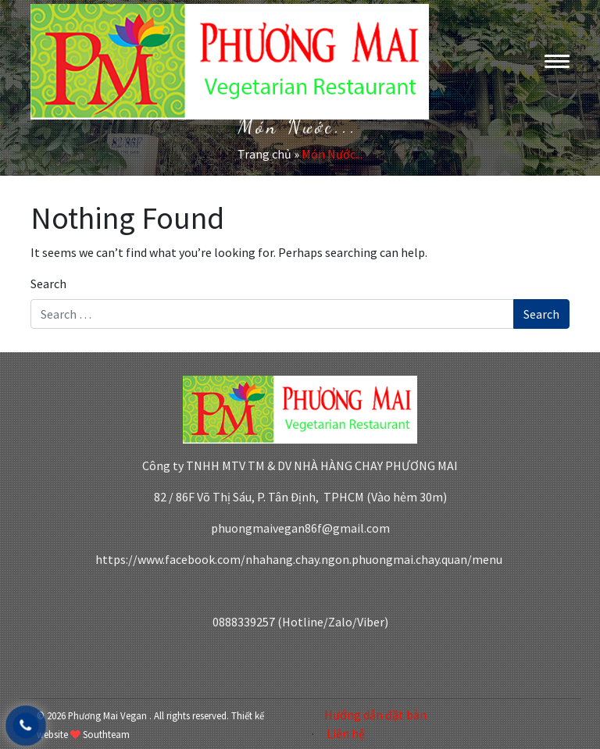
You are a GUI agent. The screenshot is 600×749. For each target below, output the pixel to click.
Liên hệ (346, 733)
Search (48, 283)
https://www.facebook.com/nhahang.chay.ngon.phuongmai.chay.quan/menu (300, 559)
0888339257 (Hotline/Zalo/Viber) (300, 622)
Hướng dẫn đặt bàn (375, 714)
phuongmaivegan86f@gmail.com (300, 528)
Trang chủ (264, 154)
